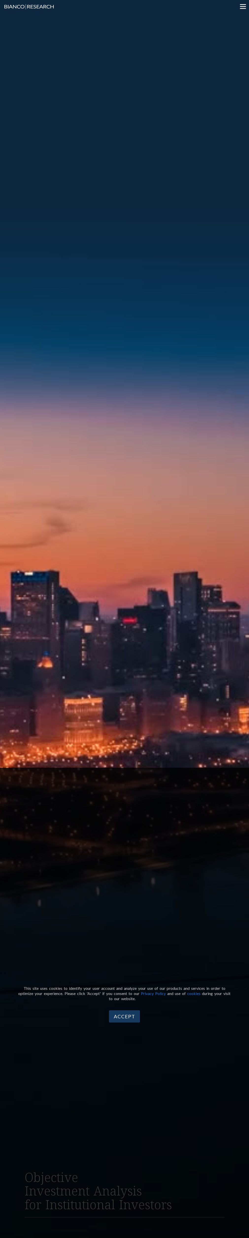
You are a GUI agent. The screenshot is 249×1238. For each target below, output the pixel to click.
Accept (124, 1017)
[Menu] (243, 6)
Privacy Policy (153, 993)
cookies (193, 993)
